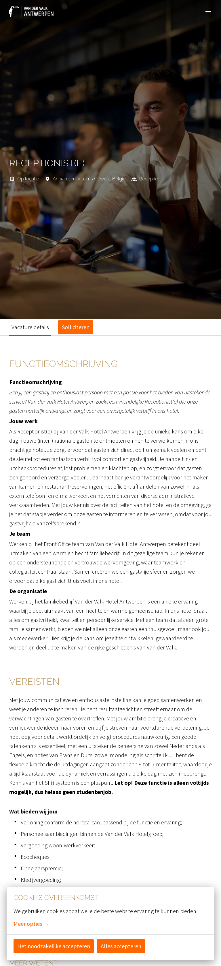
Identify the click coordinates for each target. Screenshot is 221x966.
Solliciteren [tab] (75, 327)
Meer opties (31, 923)
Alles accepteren (121, 946)
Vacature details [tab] (30, 327)
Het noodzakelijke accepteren (53, 946)
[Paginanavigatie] (208, 11)
